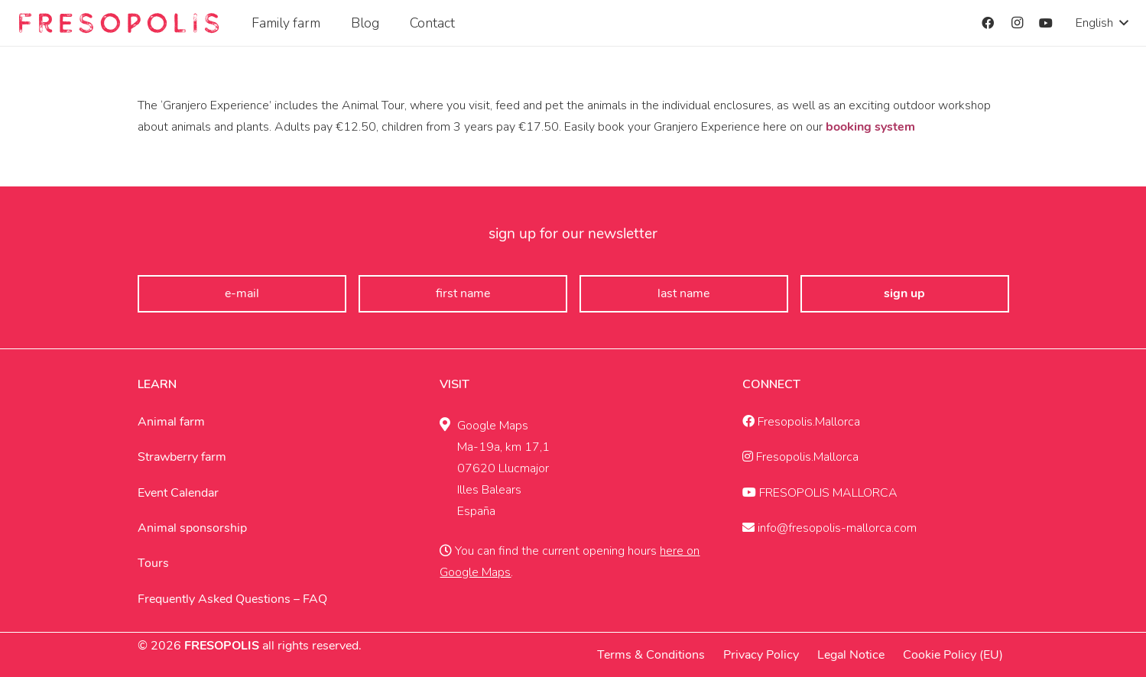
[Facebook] (988, 23)
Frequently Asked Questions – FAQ (232, 599)
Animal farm (171, 421)
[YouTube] (1046, 23)
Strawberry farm (182, 457)
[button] (1101, 23)
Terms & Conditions (651, 654)
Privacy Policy (761, 654)
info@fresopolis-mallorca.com (829, 528)
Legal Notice (851, 654)
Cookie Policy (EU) (953, 654)
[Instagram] (1017, 23)
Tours (153, 563)
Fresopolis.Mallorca (801, 421)
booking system (870, 126)
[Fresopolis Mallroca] (118, 23)
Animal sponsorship (192, 528)
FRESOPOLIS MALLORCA (820, 492)
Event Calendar (178, 492)
